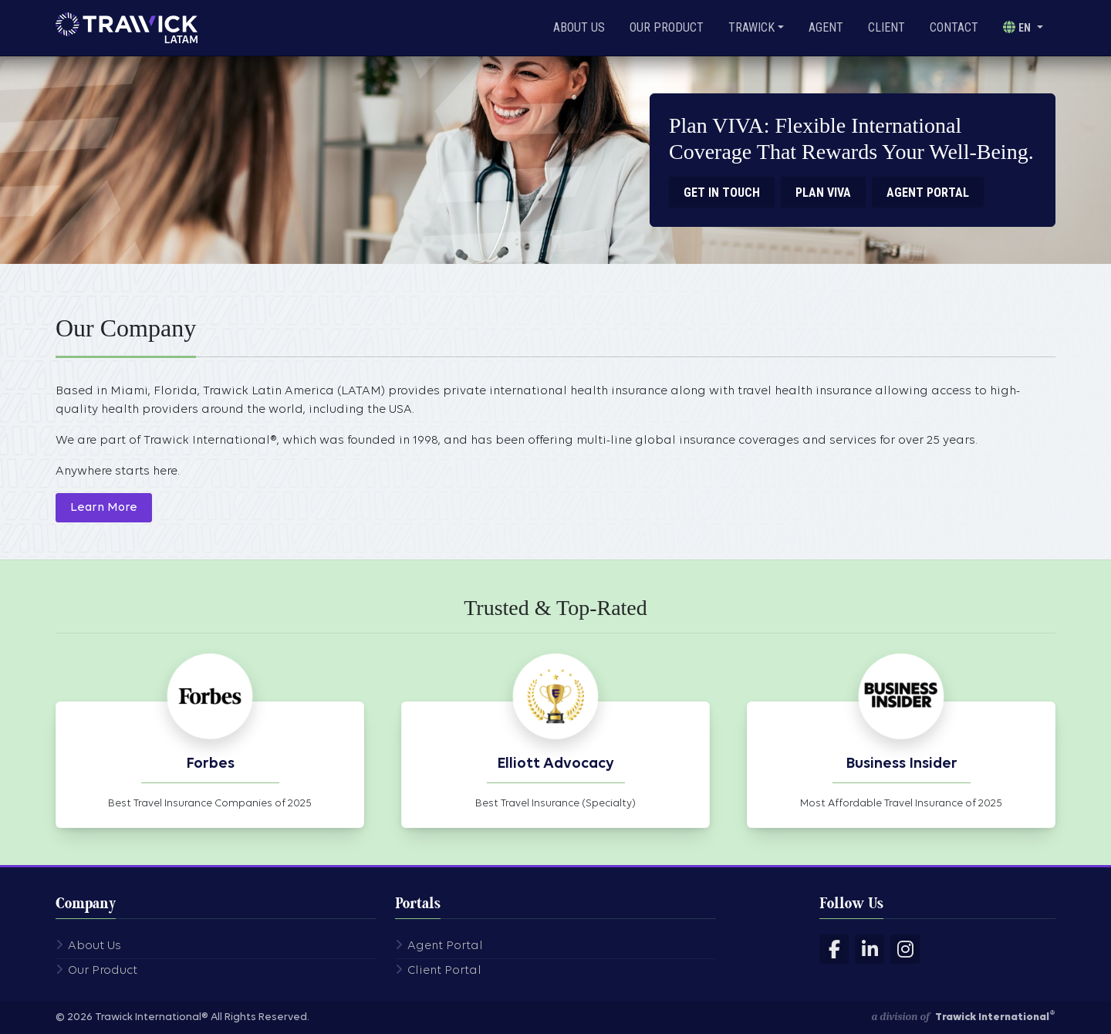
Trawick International (995, 1017)
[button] (1023, 28)
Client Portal (444, 971)
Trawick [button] (751, 27)
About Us (579, 27)
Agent (826, 27)
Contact (954, 27)
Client (886, 27)
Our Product (667, 27)
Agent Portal (445, 946)
